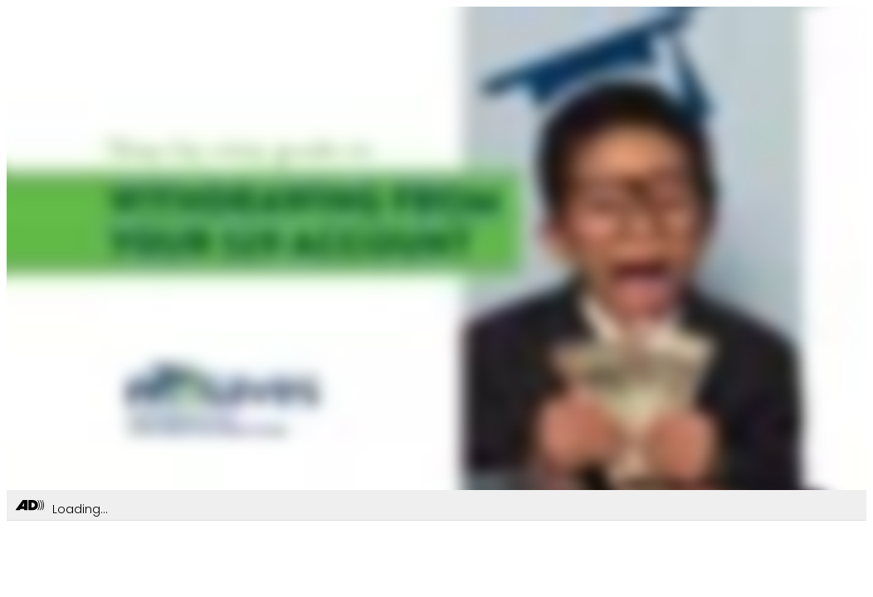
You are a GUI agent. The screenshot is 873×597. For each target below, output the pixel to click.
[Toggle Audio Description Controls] (30, 506)
